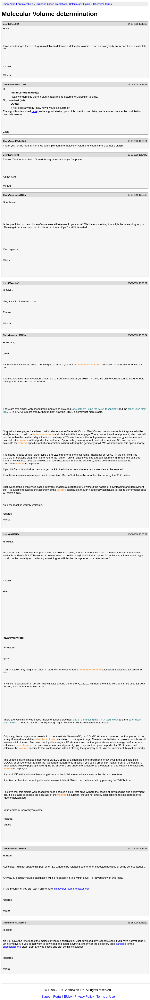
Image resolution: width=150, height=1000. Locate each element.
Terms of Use (105, 996)
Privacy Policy (84, 996)
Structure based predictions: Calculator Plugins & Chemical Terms (74, 4)
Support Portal (51, 996)
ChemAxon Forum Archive (18, 4)
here (34, 111)
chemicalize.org (12, 946)
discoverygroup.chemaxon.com (72, 888)
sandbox (121, 943)
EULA (68, 996)
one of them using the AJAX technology (95, 408)
